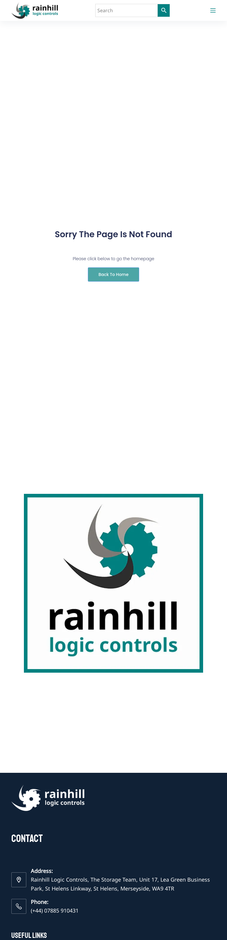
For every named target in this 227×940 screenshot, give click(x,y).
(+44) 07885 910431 (55, 910)
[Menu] (213, 10)
